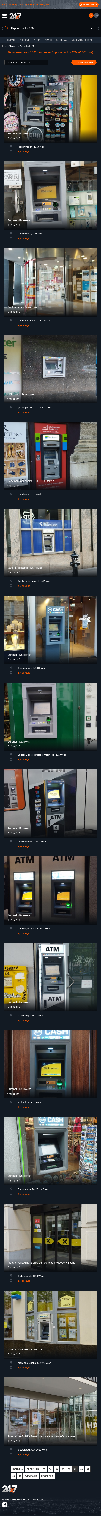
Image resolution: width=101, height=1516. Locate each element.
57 (44, 1469)
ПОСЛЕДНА (47, 1476)
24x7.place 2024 (35, 1499)
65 (13, 1476)
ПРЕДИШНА (33, 1469)
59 (57, 1469)
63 (81, 1469)
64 (87, 1469)
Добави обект (88, 4)
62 (75, 1469)
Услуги (48, 40)
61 (69, 1469)
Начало (11, 40)
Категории (24, 40)
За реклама (61, 40)
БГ (91, 15)
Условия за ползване (83, 40)
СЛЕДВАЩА (31, 1476)
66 (20, 1476)
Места (37, 40)
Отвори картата (84, 62)
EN (96, 15)
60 (63, 1469)
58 (50, 1469)
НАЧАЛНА (17, 1469)
